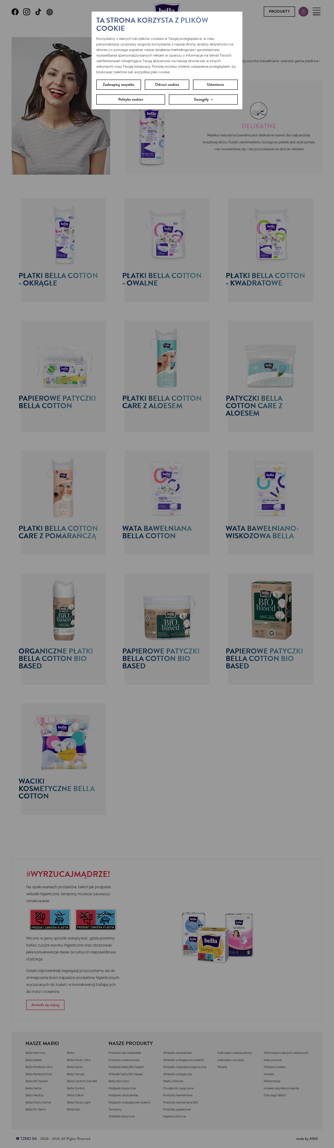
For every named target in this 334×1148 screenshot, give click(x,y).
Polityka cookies (130, 99)
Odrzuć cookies (167, 84)
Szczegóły (201, 99)
